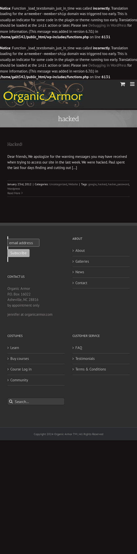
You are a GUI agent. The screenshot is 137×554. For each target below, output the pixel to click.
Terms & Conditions (90, 368)
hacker (112, 183)
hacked (102, 183)
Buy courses (19, 357)
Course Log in (21, 368)
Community (19, 379)
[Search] (11, 400)
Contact (81, 281)
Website (73, 183)
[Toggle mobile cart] (122, 83)
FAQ (78, 346)
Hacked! (14, 143)
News (79, 271)
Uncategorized (58, 183)
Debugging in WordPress (107, 25)
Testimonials (85, 357)
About (80, 249)
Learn (14, 346)
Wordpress (13, 187)
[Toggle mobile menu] (132, 83)
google (92, 183)
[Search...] (36, 400)
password (123, 183)
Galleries (82, 260)
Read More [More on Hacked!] (13, 192)
